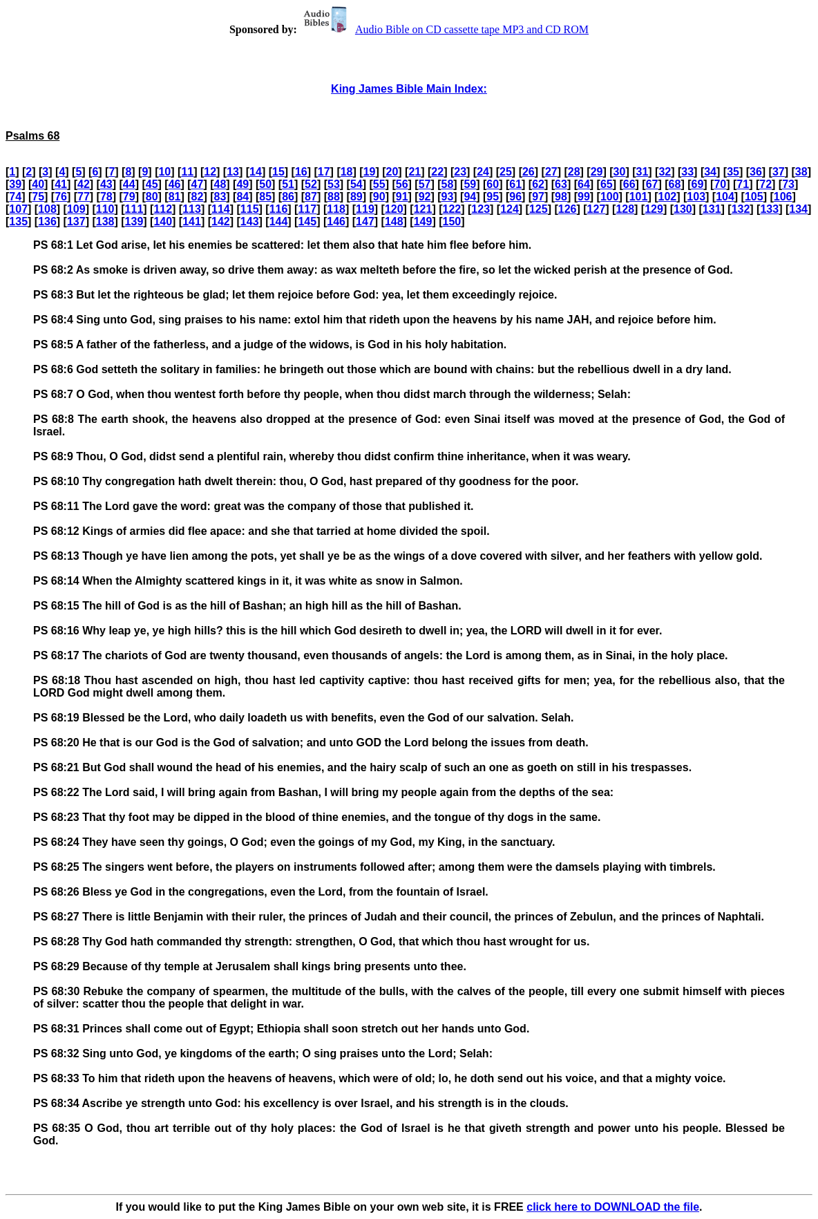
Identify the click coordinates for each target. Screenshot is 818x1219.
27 (551, 172)
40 (38, 184)
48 (219, 184)
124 (509, 209)
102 (667, 196)
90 (379, 196)
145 (307, 221)
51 (288, 184)
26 (528, 172)
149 (423, 221)
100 (609, 196)
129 (654, 209)
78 (106, 196)
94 (470, 196)
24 (483, 172)
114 (220, 209)
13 (233, 172)
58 (447, 184)
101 (638, 196)
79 (129, 196)
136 (47, 221)
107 (18, 209)
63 (561, 184)
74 (15, 196)
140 (162, 221)
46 (175, 184)
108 (47, 209)
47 (197, 184)
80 (152, 196)
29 (597, 172)
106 (783, 196)
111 (134, 209)
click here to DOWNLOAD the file (612, 1207)
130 (683, 209)
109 (76, 209)
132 (741, 209)
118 (336, 209)
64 (584, 184)
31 (642, 172)
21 (414, 172)
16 (301, 172)
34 (710, 172)
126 (567, 209)
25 (506, 172)
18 (347, 172)
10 (164, 172)
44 (129, 184)
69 (698, 184)
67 (652, 184)
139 (134, 221)
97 (538, 196)
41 (61, 184)
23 (460, 172)
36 (756, 172)
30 (620, 172)
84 (242, 196)
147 (365, 221)
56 (402, 184)
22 (437, 172)
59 (470, 184)
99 (584, 196)
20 (392, 172)
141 (191, 221)
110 (105, 209)
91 (402, 196)
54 (356, 184)
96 (515, 196)
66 (629, 184)
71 (742, 184)
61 (515, 184)
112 (162, 209)
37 (778, 172)
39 (15, 184)
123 (480, 209)
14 (255, 172)
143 (249, 221)
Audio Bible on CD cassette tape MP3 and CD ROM (444, 29)
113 (191, 209)
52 (311, 184)
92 (425, 196)
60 (492, 184)
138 (105, 221)
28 (574, 172)
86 (288, 196)
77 (83, 196)
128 (625, 209)
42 (83, 184)
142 (220, 221)
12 (210, 172)
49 (242, 184)
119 (365, 209)
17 (324, 172)
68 (675, 184)
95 (492, 196)
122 (452, 209)
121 (423, 209)
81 (175, 196)
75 (38, 196)
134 (798, 209)
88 (333, 196)
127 (596, 209)
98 (561, 196)
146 (336, 221)
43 (106, 184)
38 (801, 172)
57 (425, 184)
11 (187, 172)
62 (538, 184)
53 (333, 184)
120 (394, 209)
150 (452, 221)
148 (394, 221)
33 (687, 172)
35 (733, 172)
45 (152, 184)
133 (769, 209)
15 (278, 172)
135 (18, 221)
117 (307, 209)
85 (265, 196)
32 (664, 172)
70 (720, 184)
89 (356, 196)
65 (606, 184)
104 (725, 196)
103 (696, 196)
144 (278, 221)
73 (788, 184)
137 (76, 221)
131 (712, 209)
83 (219, 196)
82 (197, 196)
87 (311, 196)
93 (447, 196)
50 (265, 184)
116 (278, 209)
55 (379, 184)
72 (765, 184)
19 (369, 172)
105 (754, 196)
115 (249, 209)
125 (538, 209)
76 (61, 196)
